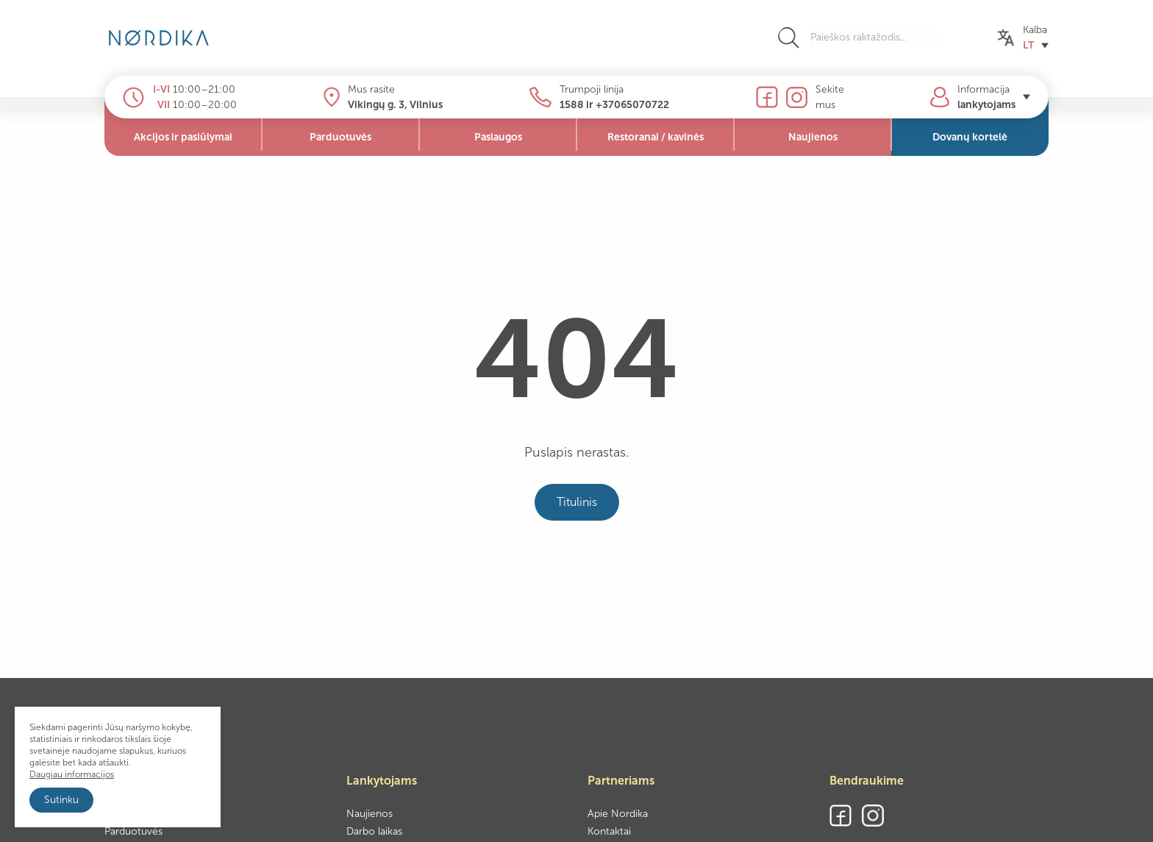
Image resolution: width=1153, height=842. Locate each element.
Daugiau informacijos (71, 774)
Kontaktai (609, 831)
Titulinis (577, 502)
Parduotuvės (133, 831)
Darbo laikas (374, 831)
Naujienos (369, 813)
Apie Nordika (618, 813)
